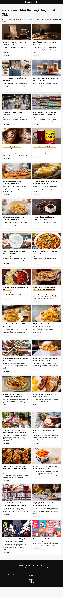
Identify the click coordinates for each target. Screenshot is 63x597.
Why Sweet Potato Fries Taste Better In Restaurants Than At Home (44, 475)
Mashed (45, 583)
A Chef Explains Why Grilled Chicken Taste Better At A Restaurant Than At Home (13, 475)
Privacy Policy (38, 575)
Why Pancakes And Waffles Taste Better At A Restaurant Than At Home (15, 398)
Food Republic (38, 583)
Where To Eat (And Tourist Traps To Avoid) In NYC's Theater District (15, 548)
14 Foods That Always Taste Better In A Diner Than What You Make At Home (15, 512)
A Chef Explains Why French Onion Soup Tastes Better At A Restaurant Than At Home (44, 292)
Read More (6, 55)
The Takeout (31, 585)
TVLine (19, 583)
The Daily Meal (52, 583)
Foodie (31, 583)
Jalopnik (13, 583)
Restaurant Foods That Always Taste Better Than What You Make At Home (14, 437)
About (21, 575)
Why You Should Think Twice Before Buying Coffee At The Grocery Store (44, 114)
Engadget (7, 583)
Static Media (22, 577)
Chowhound (25, 583)
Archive (28, 575)
